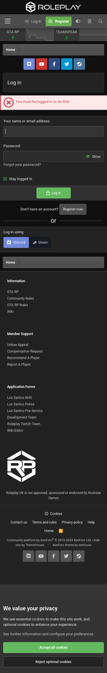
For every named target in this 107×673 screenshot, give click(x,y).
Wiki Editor (15, 431)
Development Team (22, 417)
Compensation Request (25, 351)
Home (48, 531)
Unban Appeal (17, 345)
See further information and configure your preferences (48, 634)
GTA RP (13, 32)
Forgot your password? (22, 164)
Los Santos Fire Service (25, 411)
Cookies (53, 514)
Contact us (19, 522)
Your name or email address (26, 121)
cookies (38, 619)
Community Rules (20, 298)
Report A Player (19, 365)
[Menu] (7, 21)
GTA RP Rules (17, 305)
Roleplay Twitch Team (23, 424)
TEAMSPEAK (66, 32)
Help (91, 522)
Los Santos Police (20, 404)
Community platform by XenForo (49, 540)
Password (11, 146)
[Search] (100, 21)
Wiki (10, 312)
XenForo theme (63, 545)
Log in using (13, 232)
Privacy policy (72, 522)
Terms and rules (44, 522)
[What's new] (89, 21)
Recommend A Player (23, 358)
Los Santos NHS (19, 398)
